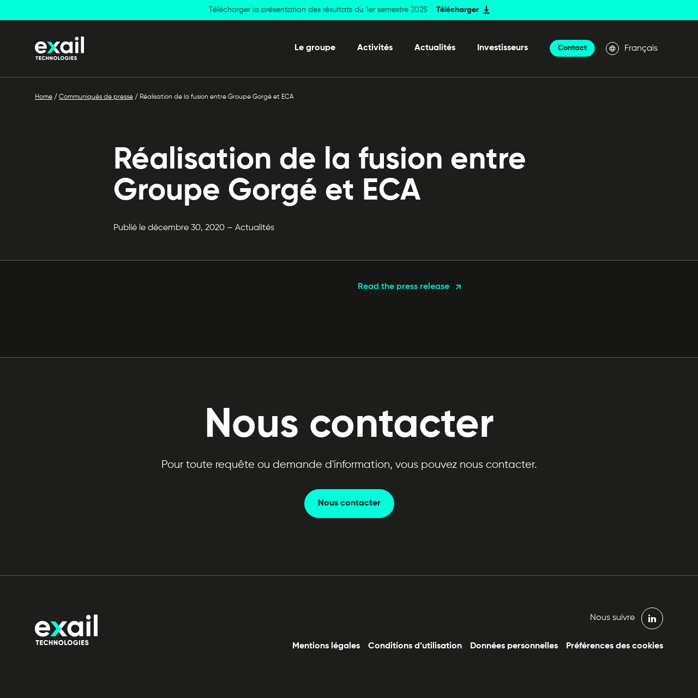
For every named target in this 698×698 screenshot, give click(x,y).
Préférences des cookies (614, 646)
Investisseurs (502, 48)
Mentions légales (326, 646)
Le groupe (314, 48)
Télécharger (457, 10)
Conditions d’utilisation (415, 646)
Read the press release (403, 286)
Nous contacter (349, 503)
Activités (375, 48)
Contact (572, 48)
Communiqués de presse (96, 97)
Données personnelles (514, 646)
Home (43, 97)
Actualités (434, 48)
